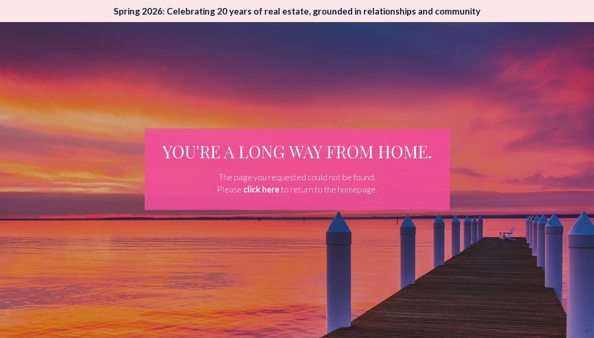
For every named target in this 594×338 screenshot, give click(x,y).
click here (261, 189)
